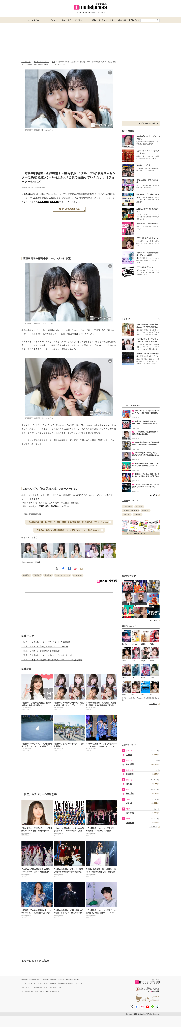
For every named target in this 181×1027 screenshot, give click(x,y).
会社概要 (24, 979)
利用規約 (46, 979)
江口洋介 (139, 506)
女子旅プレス (134, 20)
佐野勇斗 (138, 515)
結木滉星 (130, 764)
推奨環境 (53, 979)
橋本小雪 (130, 813)
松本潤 (129, 784)
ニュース (25, 20)
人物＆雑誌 (121, 20)
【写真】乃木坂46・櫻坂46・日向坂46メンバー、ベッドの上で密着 (51, 660)
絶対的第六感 (77, 575)
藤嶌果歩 (54, 202)
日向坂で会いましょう (62, 575)
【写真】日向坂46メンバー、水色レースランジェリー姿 (46, 655)
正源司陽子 (43, 202)
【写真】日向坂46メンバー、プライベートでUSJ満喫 (45, 642)
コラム (62, 20)
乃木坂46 (130, 793)
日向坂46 (25, 194)
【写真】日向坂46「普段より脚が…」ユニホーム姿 (44, 646)
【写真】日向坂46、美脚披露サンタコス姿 (40, 651)
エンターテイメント (49, 20)
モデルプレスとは (35, 979)
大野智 (129, 755)
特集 (94, 20)
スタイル (35, 20)
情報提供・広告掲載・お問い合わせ (62, 983)
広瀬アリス (145, 510)
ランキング (102, 20)
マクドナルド (127, 506)
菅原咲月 (130, 774)
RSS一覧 (79, 983)
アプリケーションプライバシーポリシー (35, 983)
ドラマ (112, 20)
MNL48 (129, 803)
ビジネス (78, 20)
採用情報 (61, 979)
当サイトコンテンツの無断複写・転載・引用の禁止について (41, 987)
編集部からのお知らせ (73, 979)
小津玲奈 (130, 823)
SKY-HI (126, 515)
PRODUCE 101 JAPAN (131, 510)
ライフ (70, 20)
